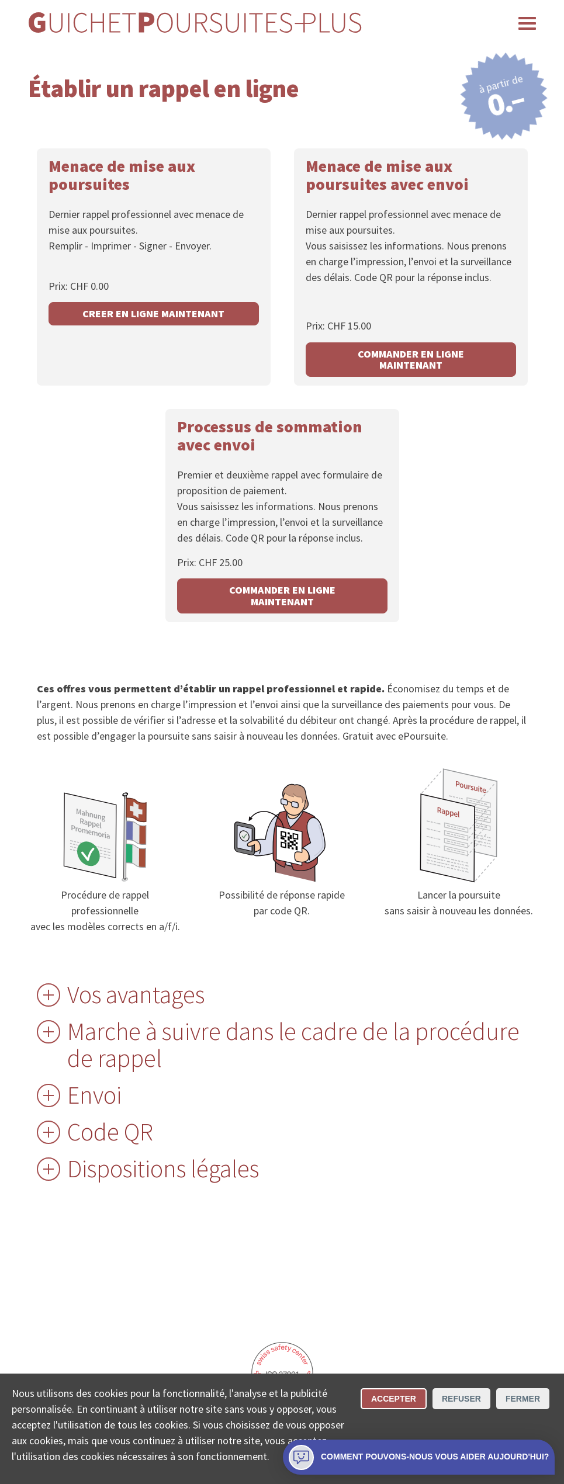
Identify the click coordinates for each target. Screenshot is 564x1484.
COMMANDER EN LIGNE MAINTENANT (411, 359)
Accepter (393, 1398)
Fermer (523, 1398)
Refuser (461, 1398)
